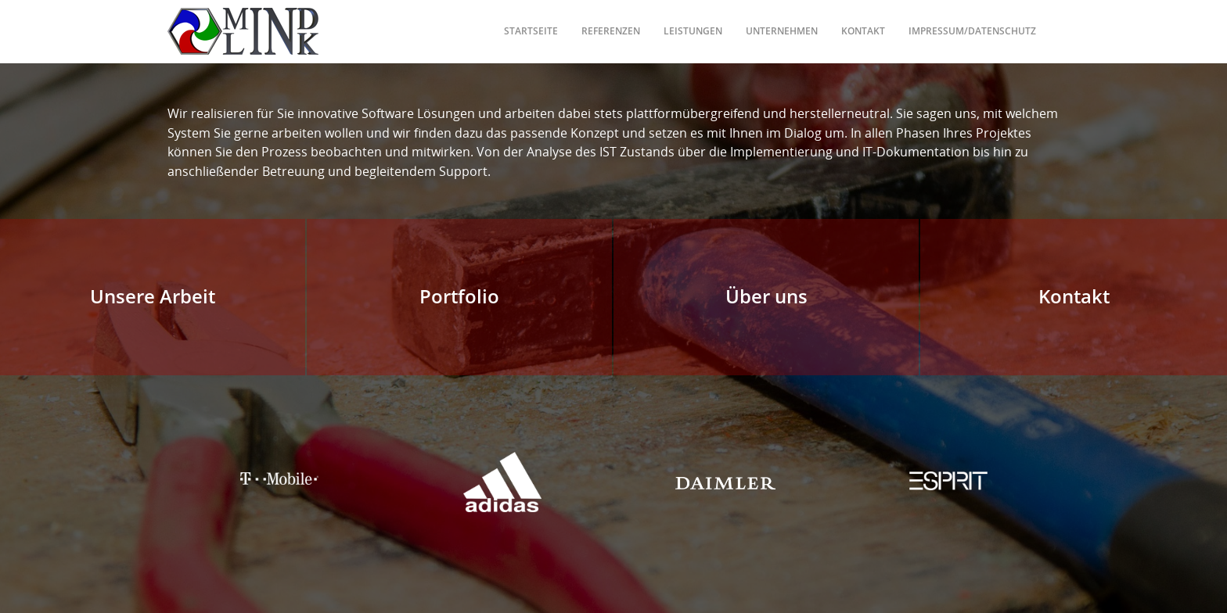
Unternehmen (781, 19)
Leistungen (693, 19)
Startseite (531, 19)
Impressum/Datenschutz (972, 19)
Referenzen (611, 19)
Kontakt (863, 19)
